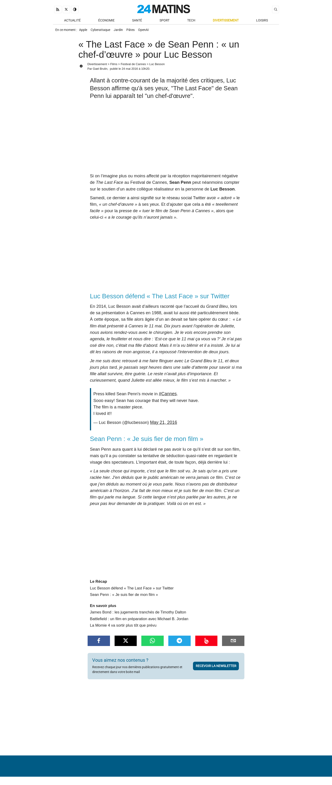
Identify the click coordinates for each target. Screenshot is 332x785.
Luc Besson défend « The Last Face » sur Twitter (132, 590)
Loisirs (262, 21)
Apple (84, 31)
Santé (137, 21)
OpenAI (149, 31)
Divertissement (226, 21)
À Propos (136, 772)
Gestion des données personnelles (244, 772)
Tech (191, 21)
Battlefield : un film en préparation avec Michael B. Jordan (139, 621)
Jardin (121, 31)
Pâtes (135, 31)
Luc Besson (157, 66)
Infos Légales (194, 772)
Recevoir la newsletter (216, 668)
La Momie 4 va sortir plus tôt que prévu (123, 627)
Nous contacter (163, 772)
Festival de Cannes (133, 66)
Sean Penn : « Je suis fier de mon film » (124, 597)
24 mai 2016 (130, 71)
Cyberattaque (102, 31)
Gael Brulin (100, 71)
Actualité (72, 21)
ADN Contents (259, 779)
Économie (106, 21)
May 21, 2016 (163, 424)
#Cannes (167, 396)
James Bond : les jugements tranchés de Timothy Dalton (138, 614)
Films (113, 66)
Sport (164, 21)
